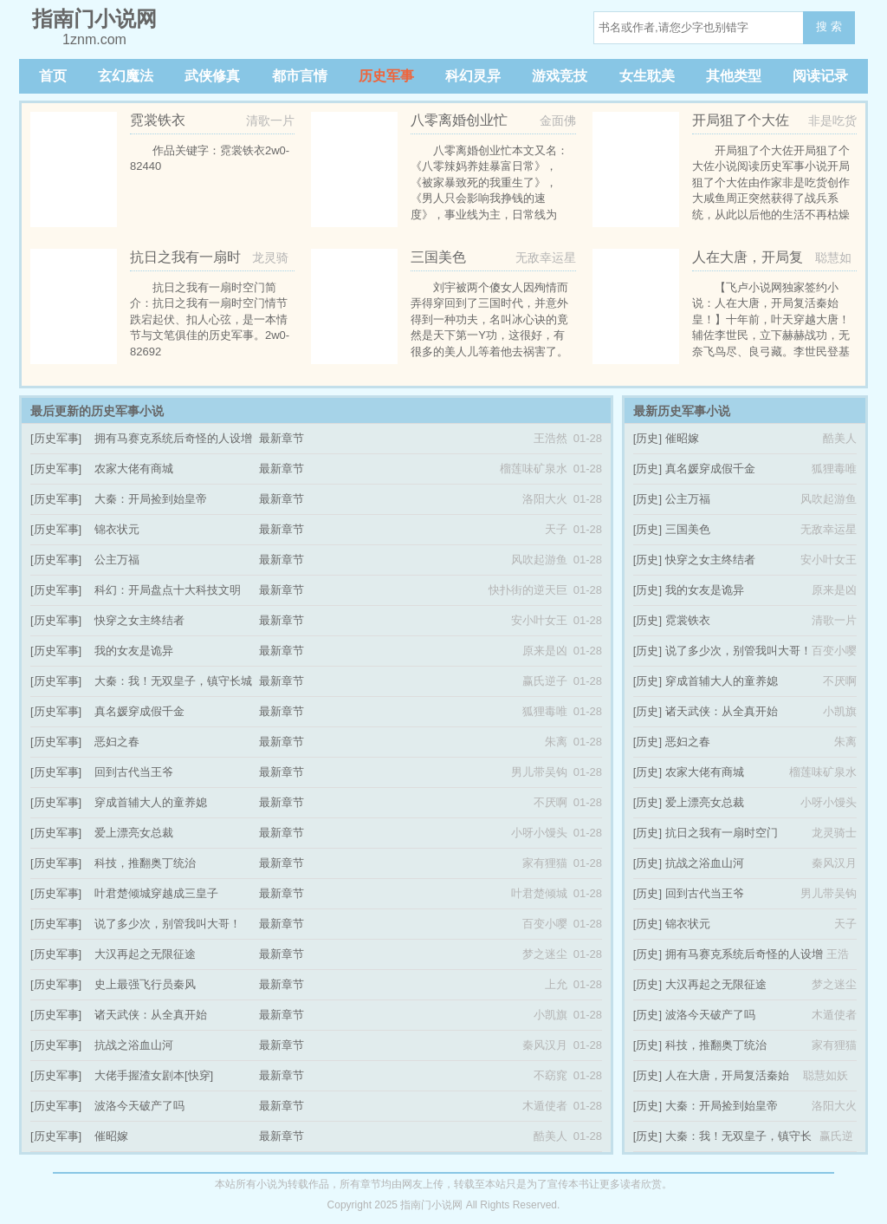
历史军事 (386, 75)
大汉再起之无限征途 (145, 953)
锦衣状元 (116, 529)
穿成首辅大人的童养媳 (150, 802)
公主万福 (116, 559)
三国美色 (687, 529)
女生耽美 (647, 75)
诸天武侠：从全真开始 (150, 1014)
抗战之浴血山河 (133, 1044)
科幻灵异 (473, 75)
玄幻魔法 (125, 75)
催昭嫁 (111, 1136)
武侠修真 (212, 75)
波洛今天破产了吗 (139, 1105)
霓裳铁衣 (687, 620)
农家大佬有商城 (133, 468)
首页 (53, 75)
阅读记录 (820, 75)
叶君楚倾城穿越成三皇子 (156, 893)
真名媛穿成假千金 (139, 711)
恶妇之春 (116, 741)
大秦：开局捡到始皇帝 (150, 498)
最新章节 (281, 438)
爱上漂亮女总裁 (133, 832)
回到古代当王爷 (133, 771)
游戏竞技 (559, 75)
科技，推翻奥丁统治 (145, 862)
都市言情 (299, 75)
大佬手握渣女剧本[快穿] (153, 1075)
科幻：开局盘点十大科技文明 (167, 589)
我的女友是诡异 (133, 650)
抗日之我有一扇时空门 (721, 832)
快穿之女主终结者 (139, 620)
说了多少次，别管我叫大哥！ (167, 923)
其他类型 (733, 75)
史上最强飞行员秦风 (145, 984)
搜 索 (829, 26)
